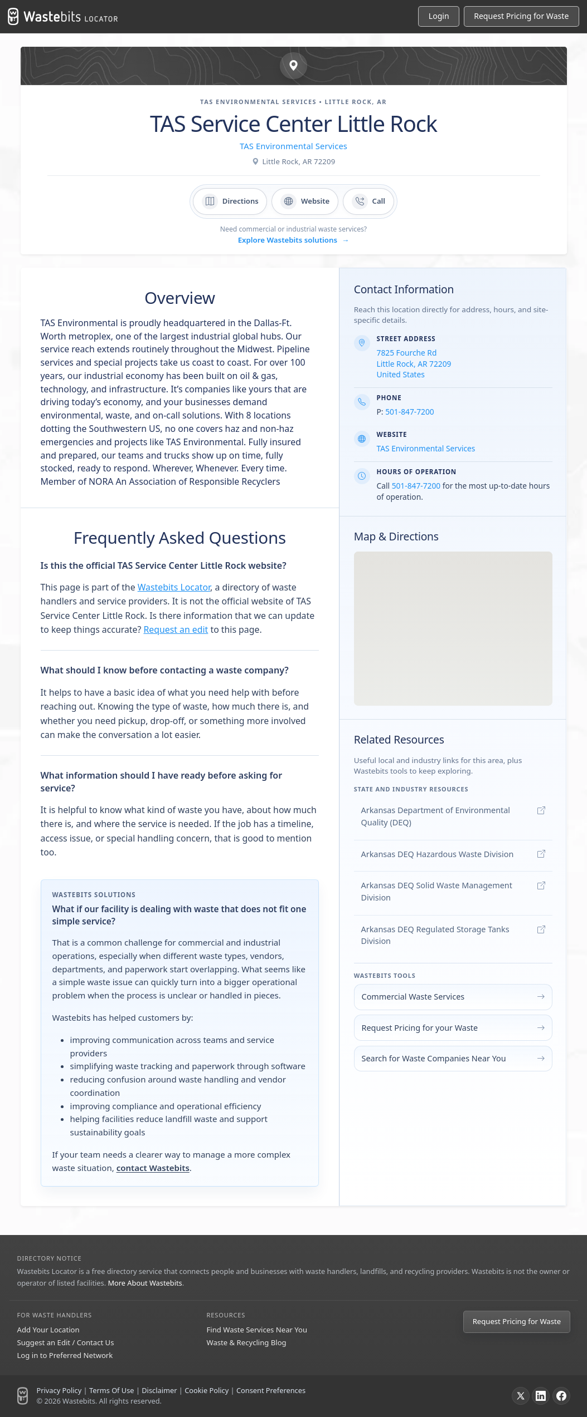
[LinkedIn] (541, 1396)
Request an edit (175, 629)
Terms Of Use (111, 1390)
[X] (521, 1396)
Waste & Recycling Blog (247, 1342)
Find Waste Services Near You (257, 1330)
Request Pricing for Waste (517, 1321)
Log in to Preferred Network (65, 1355)
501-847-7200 (409, 411)
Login (439, 16)
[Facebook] (561, 1396)
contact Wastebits (153, 1167)
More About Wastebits (145, 1283)
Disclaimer (159, 1390)
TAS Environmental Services (293, 145)
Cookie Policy (207, 1390)
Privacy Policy (59, 1390)
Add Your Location (48, 1330)
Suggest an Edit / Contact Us (65, 1342)
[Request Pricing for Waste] (521, 16)
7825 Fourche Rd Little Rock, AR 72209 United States (414, 363)
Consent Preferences (270, 1390)
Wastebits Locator (174, 587)
